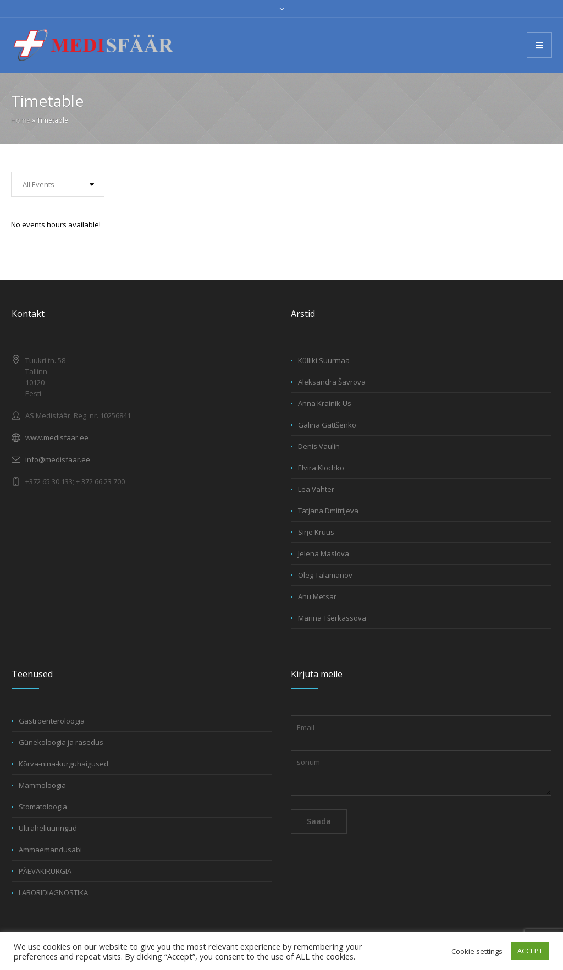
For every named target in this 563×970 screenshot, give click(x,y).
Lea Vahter (316, 489)
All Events (38, 184)
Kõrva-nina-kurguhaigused (63, 764)
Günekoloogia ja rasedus (61, 742)
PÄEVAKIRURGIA (45, 871)
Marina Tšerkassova (332, 618)
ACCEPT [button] (530, 951)
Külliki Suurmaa (324, 360)
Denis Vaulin (319, 446)
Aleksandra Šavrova (332, 382)
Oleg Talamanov (325, 575)
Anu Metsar (317, 596)
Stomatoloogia (43, 807)
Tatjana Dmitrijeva (328, 511)
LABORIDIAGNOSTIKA (53, 892)
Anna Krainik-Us (324, 403)
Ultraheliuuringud (48, 828)
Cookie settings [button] (477, 951)
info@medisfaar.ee (57, 459)
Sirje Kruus (316, 532)
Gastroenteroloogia (52, 721)
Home (20, 120)
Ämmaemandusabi (50, 849)
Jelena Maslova (323, 553)
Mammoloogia (42, 785)
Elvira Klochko (321, 468)
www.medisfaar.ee (57, 437)
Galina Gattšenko (327, 425)
